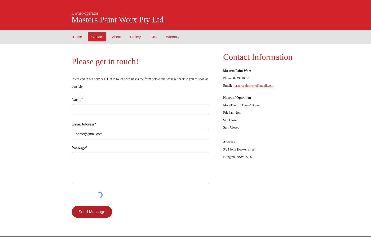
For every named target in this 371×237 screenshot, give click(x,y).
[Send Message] (92, 212)
